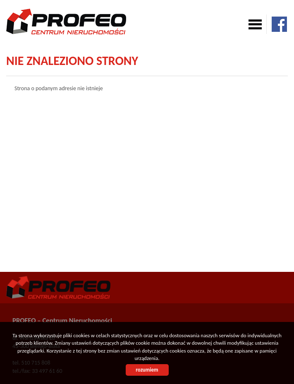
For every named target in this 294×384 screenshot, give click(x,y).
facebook (279, 24)
